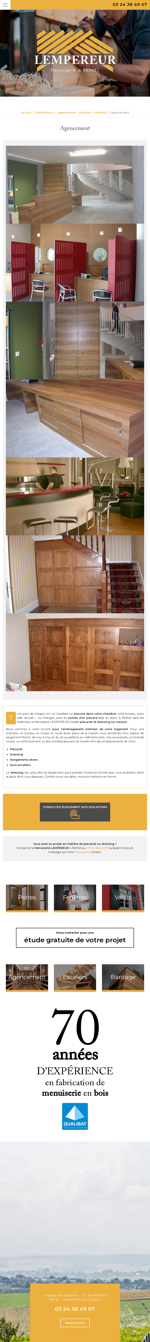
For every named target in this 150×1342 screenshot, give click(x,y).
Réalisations (44, 112)
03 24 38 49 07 (130, 4)
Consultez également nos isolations (75, 812)
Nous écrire (75, 1323)
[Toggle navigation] (5, 5)
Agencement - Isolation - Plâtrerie (82, 112)
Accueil (26, 112)
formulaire (82, 852)
